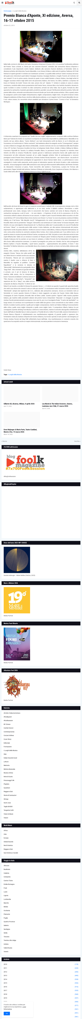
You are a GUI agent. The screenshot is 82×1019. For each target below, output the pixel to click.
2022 (41, 1009)
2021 (41, 1006)
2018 (41, 994)
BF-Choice (7, 724)
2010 (41, 964)
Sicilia (5, 933)
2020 (41, 1002)
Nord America (8, 845)
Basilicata (7, 869)
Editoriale (7, 743)
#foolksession (8, 720)
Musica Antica (8, 773)
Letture (6, 762)
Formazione (8, 746)
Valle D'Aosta (8, 948)
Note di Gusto (8, 776)
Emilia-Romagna (9, 884)
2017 (41, 990)
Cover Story (7, 739)
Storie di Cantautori (10, 795)
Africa (6, 830)
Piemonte (7, 914)
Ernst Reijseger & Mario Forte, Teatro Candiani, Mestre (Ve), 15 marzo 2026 (20, 431)
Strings (6, 799)
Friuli (5, 888)
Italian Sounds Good (10, 758)
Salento (6, 925)
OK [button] (7, 1013)
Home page (7, 11)
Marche (6, 903)
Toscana (6, 936)
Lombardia (7, 899)
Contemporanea (9, 732)
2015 (41, 983)
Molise (6, 907)
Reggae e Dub (8, 791)
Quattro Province (9, 921)
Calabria (6, 873)
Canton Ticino (8, 880)
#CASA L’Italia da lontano (12, 713)
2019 (41, 998)
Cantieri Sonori (8, 728)
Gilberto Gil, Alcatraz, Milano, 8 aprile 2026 (19, 404)
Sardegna (7, 929)
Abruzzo (6, 865)
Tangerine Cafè (9, 810)
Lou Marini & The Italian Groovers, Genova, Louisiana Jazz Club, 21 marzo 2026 (57, 405)
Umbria (6, 944)
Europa (6, 838)
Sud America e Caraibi (11, 853)
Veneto (6, 951)
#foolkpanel (8, 717)
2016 (41, 987)
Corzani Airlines (9, 735)
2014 (41, 979)
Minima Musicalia (9, 769)
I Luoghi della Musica (19, 11)
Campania (7, 877)
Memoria (6, 765)
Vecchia (76, 441)
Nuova (5, 441)
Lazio (5, 892)
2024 (41, 1017)
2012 (41, 972)
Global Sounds (8, 842)
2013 (41, 976)
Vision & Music (8, 814)
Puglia (6, 918)
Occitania (7, 910)
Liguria (6, 895)
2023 (41, 1013)
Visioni (6, 818)
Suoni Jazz (7, 803)
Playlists (6, 784)
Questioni (7, 788)
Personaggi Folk (9, 780)
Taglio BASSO (8, 806)
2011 (41, 968)
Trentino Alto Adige (10, 940)
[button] (2, 3)
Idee (5, 754)
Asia (5, 834)
